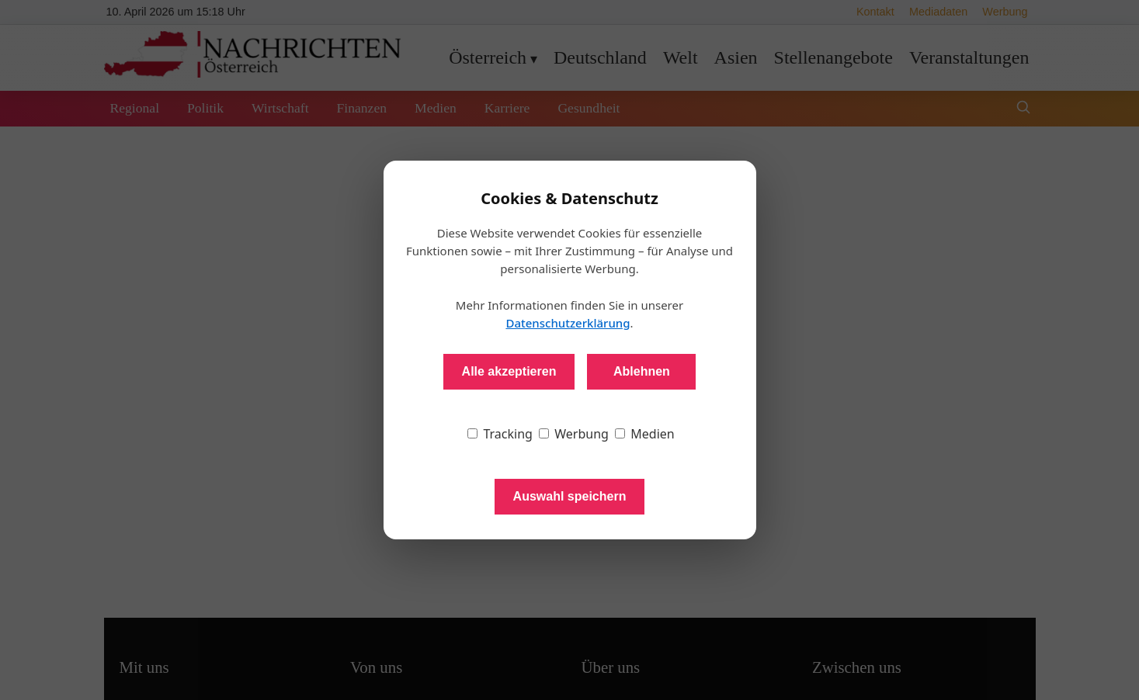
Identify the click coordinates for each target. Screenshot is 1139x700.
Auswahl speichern (570, 496)
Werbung (574, 433)
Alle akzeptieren (509, 371)
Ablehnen (641, 371)
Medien (645, 433)
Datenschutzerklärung (567, 323)
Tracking (500, 433)
